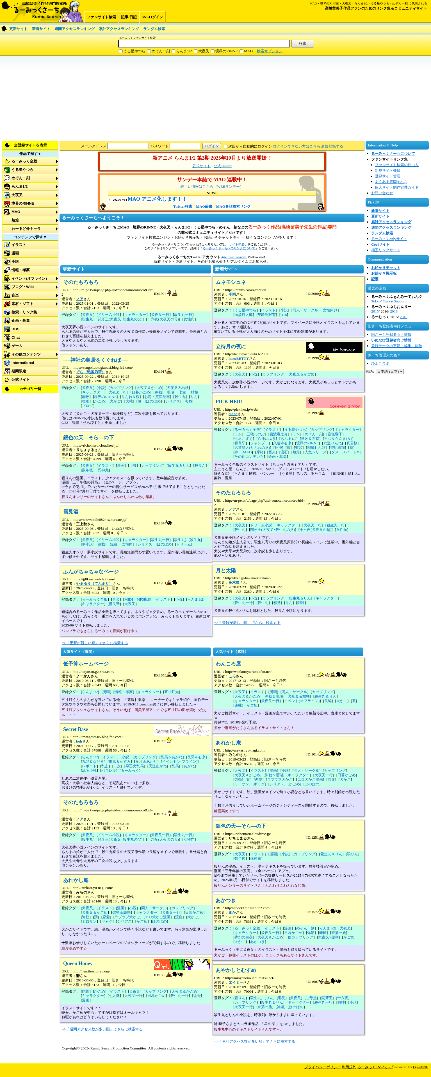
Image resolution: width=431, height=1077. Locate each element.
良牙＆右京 (310, 438)
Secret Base (75, 729)
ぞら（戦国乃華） (90, 372)
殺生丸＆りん (179, 465)
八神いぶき (266, 438)
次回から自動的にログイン (250, 146)
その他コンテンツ (26, 354)
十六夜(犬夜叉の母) (163, 319)
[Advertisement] (168, 97)
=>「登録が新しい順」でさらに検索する (247, 623)
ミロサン (89, 921)
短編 (113, 544)
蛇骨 (85, 991)
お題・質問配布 (157, 397)
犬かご (115, 401)
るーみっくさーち (42, 11)
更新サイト (18, 29)
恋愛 (106, 917)
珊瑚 (170, 392)
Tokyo (376, 301)
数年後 (87, 470)
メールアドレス (93, 146)
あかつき (226, 900)
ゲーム (17, 346)
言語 (369, 371)
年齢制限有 (266, 315)
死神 (278, 447)
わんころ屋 (228, 664)
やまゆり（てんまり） (94, 584)
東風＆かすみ (120, 761)
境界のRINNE (226, 51)
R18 (284, 315)
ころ (232, 676)
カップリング (121, 388)
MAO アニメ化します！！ (157, 199)
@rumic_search (234, 257)
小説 (15, 261)
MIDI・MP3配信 (137, 599)
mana (233, 414)
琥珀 (85, 401)
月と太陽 (226, 570)
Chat (16, 337)
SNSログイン (152, 17)
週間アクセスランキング (74, 29)
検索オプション (269, 51)
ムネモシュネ (231, 282)
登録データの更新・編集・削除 (396, 346)
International (23, 363)
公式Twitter (222, 166)
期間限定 (19, 371)
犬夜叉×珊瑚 (328, 937)
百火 (272, 452)
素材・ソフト (22, 304)
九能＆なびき (93, 761)
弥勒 (158, 392)
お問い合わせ (382, 193)
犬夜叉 (203, 51)
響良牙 (114, 604)
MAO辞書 (204, 206)
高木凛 (234, 582)
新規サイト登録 (387, 170)
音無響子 (335, 434)
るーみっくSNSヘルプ (375, 1067)
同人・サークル (305, 310)
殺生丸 (87, 319)
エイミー (236, 982)
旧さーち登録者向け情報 (391, 334)
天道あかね (158, 766)
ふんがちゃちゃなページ (91, 571)
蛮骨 (197, 996)
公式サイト (21, 379)
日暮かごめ (141, 392)
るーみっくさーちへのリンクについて (229, 248)
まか (232, 912)
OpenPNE (420, 1067)
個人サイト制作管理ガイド (397, 187)
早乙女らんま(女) (338, 438)
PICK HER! (229, 401)
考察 (188, 401)
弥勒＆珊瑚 (121, 912)
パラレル (108, 770)
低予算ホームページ (86, 664)
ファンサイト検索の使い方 (397, 165)
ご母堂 (311, 998)
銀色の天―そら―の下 (88, 437)
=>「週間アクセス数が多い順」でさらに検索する (102, 1029)
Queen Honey (78, 963)
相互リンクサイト (385, 250)
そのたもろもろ (81, 282)
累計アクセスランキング (119, 29)
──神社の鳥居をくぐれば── (95, 360)
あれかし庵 (75, 880)
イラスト (19, 245)
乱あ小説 (89, 770)
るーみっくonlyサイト (389, 239)
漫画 (15, 253)
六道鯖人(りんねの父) (252, 447)
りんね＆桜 (130, 397)
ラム (238, 434)
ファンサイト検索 (101, 17)
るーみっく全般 (24, 161)
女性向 (189, 319)
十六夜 (342, 998)
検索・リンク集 (24, 312)
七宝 (182, 392)
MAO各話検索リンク (233, 206)
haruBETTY (239, 358)
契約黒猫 (337, 447)
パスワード (159, 146)
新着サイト (41, 29)
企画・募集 (21, 320)
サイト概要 (237, 244)
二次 (117, 766)
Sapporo (400, 301)
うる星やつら (134, 51)
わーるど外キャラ (26, 229)
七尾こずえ (243, 438)
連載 (101, 544)
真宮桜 (351, 443)
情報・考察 (21, 270)
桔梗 (194, 392)
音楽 (15, 295)
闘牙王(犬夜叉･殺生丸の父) (120, 319)
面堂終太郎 (243, 315)
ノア (79, 299)
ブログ (87, 406)
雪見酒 (70, 512)
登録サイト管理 (387, 176)
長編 (328, 701)
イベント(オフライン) (29, 278)
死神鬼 (103, 470)
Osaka (387, 301)
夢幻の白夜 (243, 937)
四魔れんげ (316, 447)
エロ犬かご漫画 (157, 917)
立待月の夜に (231, 346)
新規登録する (332, 146)
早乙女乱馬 (135, 766)
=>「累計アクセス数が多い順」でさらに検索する (254, 1041)
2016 (403, 317)
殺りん (200, 465)
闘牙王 (326, 998)
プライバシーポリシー (322, 1067)
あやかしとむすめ (236, 970)
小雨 (232, 294)
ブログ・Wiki (23, 287)
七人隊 (114, 996)
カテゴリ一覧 (30, 389)
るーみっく (130, 770)
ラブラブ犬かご (127, 917)
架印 (298, 447)
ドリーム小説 (109, 315)
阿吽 (301, 603)
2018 (394, 311)
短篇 (15, 220)
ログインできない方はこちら (296, 146)
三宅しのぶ (256, 434)
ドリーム (183, 544)
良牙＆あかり (146, 761)
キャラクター (135, 315)
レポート (89, 766)
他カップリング (300, 937)
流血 (179, 917)
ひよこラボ (380, 363)
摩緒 (260, 452)
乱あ (105, 766)
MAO (248, 51)
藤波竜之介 (279, 434)
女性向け (330, 310)
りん (194, 397)
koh (79, 741)
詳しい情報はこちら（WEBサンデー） (212, 186)
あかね (189, 766)
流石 (284, 452)
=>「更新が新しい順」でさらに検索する (95, 643)
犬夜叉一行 (160, 315)
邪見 (277, 603)
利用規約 (349, 1067)
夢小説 (87, 544)
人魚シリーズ (316, 452)
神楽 (280, 1007)
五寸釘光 (171, 692)
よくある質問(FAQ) (391, 182)
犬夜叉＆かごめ (149, 388)
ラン (296, 434)
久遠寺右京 (282, 443)
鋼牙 (85, 397)
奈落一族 (338, 933)
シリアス (172, 401)
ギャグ (106, 921)
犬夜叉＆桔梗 (178, 388)
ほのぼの (153, 401)
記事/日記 (129, 17)
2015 (375, 311)
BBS (15, 329)
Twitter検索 (182, 206)
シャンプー (259, 443)
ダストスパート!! (345, 452)
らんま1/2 (184, 51)
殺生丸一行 (183, 315)
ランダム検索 (154, 29)
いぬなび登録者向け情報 (391, 340)
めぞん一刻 (161, 51)
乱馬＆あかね (172, 757)
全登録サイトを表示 (30, 145)
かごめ (99, 401)
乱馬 (175, 766)
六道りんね (332, 443)
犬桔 (129, 401)
